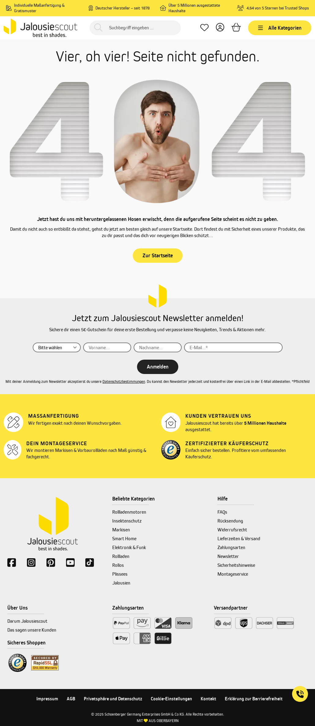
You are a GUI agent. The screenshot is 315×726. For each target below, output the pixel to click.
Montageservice (232, 574)
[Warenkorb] (236, 27)
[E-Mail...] (233, 347)
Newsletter (228, 556)
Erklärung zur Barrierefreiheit (254, 699)
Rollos (118, 565)
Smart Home (124, 538)
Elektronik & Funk (129, 547)
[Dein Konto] (220, 27)
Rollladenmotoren (129, 512)
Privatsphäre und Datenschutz (113, 699)
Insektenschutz (127, 521)
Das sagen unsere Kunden (31, 630)
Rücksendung (230, 521)
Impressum (47, 699)
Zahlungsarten (231, 547)
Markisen (121, 530)
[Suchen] (98, 27)
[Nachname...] (158, 347)
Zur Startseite (158, 255)
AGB (71, 699)
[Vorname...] (107, 347)
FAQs (222, 512)
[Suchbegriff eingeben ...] (135, 27)
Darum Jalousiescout (27, 621)
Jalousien (121, 583)
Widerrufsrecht (232, 530)
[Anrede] (57, 347)
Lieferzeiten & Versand (238, 538)
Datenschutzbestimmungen (123, 381)
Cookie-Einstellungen (171, 699)
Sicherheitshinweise (236, 565)
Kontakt (208, 699)
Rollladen (120, 556)
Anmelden (158, 367)
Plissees (120, 574)
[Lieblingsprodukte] (204, 27)
